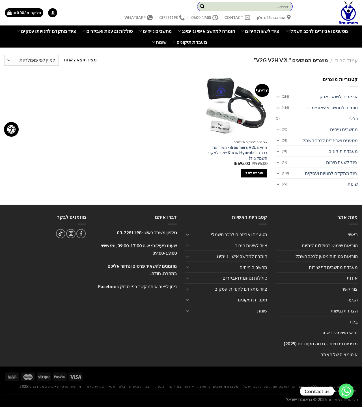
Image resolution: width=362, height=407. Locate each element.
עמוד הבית (346, 60)
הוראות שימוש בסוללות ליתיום (330, 245)
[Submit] (202, 6)
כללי (353, 118)
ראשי (353, 234)
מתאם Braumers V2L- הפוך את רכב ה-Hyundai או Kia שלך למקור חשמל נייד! (237, 152)
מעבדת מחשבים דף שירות (333, 267)
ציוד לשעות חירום (260, 31)
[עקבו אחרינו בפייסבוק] (81, 233)
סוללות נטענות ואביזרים (107, 31)
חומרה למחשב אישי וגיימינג (206, 31)
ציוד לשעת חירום (342, 162)
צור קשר (350, 289)
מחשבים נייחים (155, 31)
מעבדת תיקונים (190, 42)
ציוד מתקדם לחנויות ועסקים (46, 31)
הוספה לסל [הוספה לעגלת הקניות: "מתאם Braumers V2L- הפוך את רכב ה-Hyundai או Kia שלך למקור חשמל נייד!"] (254, 173)
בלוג (354, 321)
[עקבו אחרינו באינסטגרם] (71, 233)
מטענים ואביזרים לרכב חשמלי (317, 31)
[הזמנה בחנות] (31, 60)
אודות (352, 277)
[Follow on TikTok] (60, 233)
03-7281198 (129, 232)
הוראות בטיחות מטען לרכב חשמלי (326, 256)
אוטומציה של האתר (339, 354)
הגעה (352, 299)
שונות (159, 42)
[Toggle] (278, 96)
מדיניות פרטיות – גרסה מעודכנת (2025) (321, 343)
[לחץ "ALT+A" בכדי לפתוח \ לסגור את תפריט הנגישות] (11, 129)
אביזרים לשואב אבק (339, 96)
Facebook (108, 286)
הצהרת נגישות (344, 310)
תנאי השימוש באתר (339, 332)
